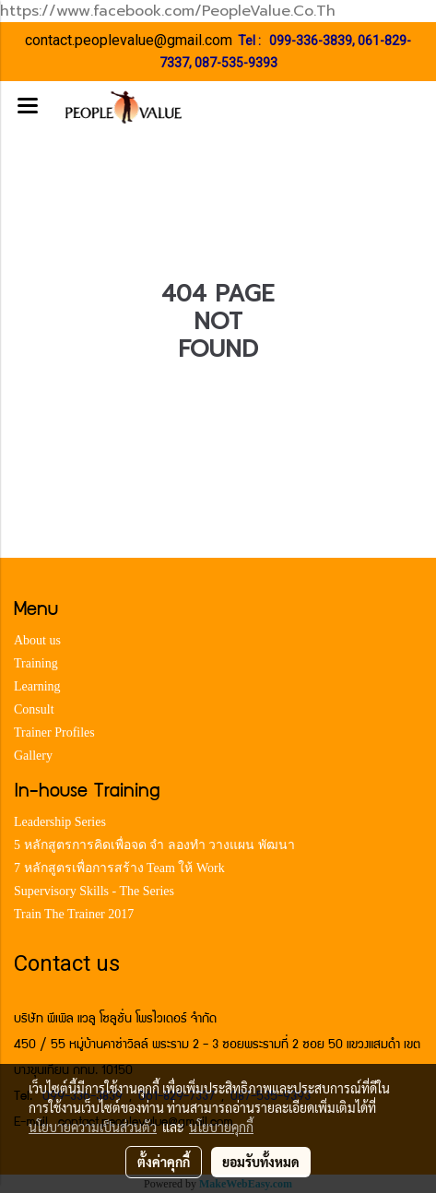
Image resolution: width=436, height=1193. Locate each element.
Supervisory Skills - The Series (94, 891)
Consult (34, 709)
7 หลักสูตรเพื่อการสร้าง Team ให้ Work (119, 868)
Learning (37, 686)
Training (36, 663)
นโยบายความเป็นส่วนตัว (93, 1126)
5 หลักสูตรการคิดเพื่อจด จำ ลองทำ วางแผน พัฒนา (154, 845)
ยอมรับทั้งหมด (261, 1161)
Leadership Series (60, 822)
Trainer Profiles (54, 732)
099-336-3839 (310, 40)
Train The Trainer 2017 (74, 914)
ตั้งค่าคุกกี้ (163, 1161)
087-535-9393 (235, 62)
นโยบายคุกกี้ (221, 1126)
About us (37, 640)
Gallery (33, 755)
